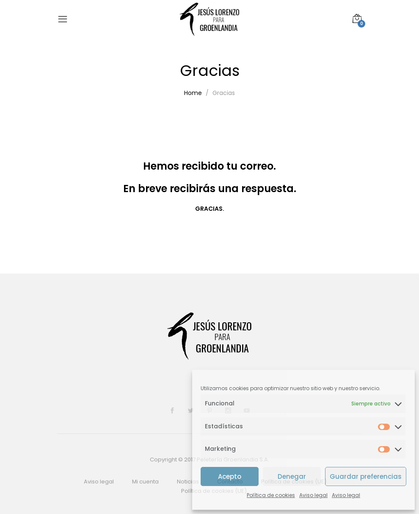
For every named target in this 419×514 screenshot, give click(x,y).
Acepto (229, 476)
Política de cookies (271, 495)
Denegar (292, 476)
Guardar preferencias (366, 476)
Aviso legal (313, 495)
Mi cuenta (145, 482)
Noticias (188, 482)
